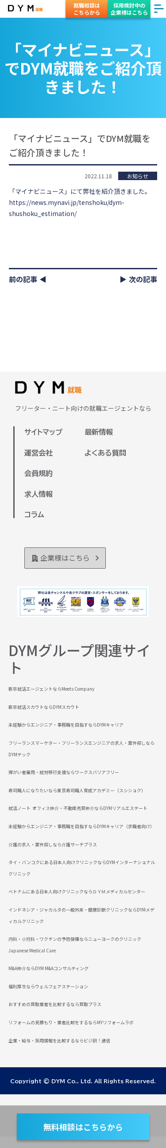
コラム (34, 514)
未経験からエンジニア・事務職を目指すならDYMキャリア (66, 724)
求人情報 (38, 494)
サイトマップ (43, 432)
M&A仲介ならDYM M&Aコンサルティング (48, 968)
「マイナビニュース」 (39, 191)
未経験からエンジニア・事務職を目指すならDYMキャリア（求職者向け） (81, 826)
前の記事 (23, 279)
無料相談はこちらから (83, 1126)
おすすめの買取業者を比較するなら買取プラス (54, 1004)
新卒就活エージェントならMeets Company (51, 688)
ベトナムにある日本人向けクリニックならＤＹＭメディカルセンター (76, 891)
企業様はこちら (65, 557)
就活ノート (19, 808)
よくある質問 (105, 452)
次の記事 (143, 279)
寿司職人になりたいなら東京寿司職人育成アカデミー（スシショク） (77, 790)
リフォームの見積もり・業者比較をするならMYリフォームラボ (71, 1022)
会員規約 (38, 473)
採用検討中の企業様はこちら (129, 8)
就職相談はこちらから (86, 8)
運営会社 (38, 452)
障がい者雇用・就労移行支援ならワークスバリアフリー (63, 772)
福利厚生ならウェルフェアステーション (48, 986)
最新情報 (99, 432)
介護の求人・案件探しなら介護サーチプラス (52, 844)
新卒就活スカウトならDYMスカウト (43, 707)
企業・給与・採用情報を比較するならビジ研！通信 (59, 1040)
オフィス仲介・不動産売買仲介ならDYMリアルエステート (89, 808)
